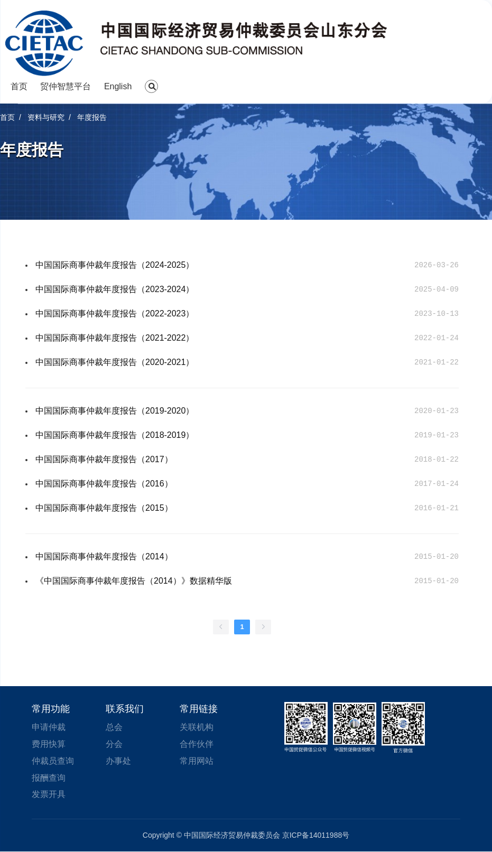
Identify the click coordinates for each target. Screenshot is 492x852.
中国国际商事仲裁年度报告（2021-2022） (114, 337)
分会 (114, 743)
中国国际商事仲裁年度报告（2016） (104, 483)
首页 (19, 86)
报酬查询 (49, 777)
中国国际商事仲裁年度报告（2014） (104, 556)
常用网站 (196, 760)
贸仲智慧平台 (65, 86)
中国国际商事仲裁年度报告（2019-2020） (114, 410)
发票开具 (49, 794)
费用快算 (49, 743)
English (118, 86)
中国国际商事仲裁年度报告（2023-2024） (114, 289)
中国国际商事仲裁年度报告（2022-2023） (114, 313)
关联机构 (196, 727)
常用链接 (199, 709)
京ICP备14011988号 (316, 835)
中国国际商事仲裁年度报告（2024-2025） (114, 264)
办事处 (118, 760)
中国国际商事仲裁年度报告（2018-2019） (114, 434)
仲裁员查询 (53, 760)
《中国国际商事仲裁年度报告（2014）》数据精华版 (133, 580)
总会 (114, 727)
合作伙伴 (196, 743)
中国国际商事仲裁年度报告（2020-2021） (114, 362)
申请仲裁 (49, 727)
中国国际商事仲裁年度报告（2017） (104, 459)
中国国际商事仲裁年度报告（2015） (104, 507)
